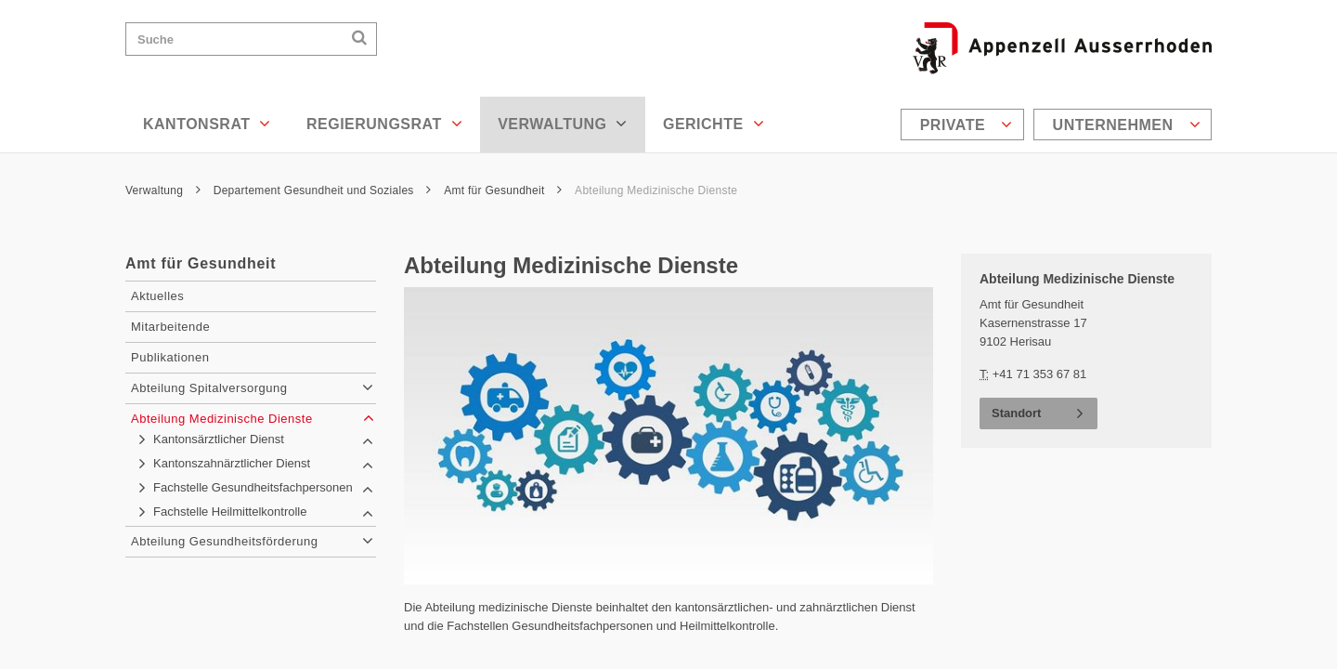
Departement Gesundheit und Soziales (323, 190)
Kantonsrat (207, 123)
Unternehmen (1127, 124)
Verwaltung (563, 123)
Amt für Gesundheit (503, 190)
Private (966, 124)
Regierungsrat (384, 123)
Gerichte (713, 123)
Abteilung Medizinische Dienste (656, 190)
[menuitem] (965, 124)
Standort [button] (1016, 413)
